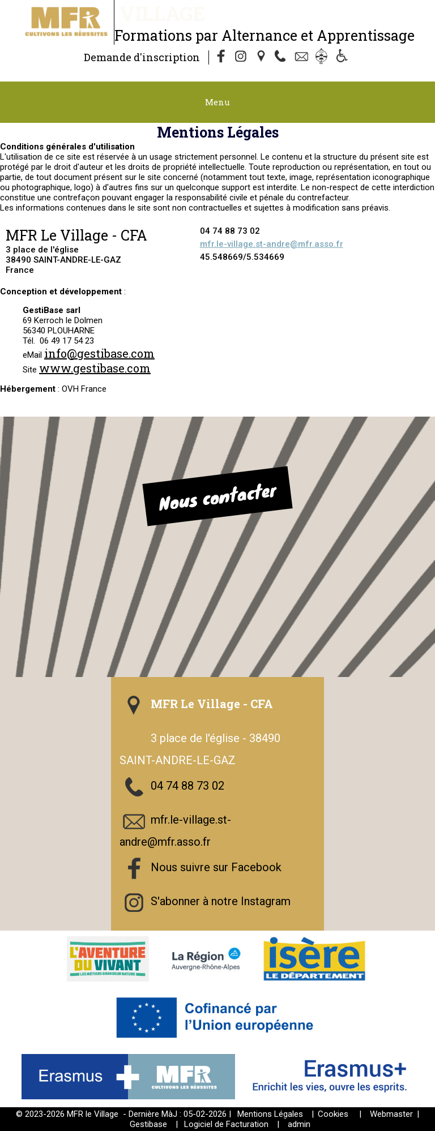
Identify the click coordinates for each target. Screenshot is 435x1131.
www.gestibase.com (95, 368)
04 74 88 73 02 (187, 785)
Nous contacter (217, 496)
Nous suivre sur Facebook (216, 867)
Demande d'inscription (142, 57)
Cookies (333, 1114)
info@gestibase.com (99, 353)
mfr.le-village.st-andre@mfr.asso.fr (271, 244)
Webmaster (391, 1114)
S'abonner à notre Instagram (221, 901)
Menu (217, 102)
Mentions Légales (270, 1114)
